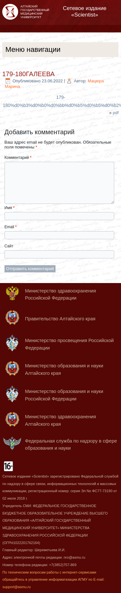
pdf (116, 112)
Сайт (9, 246)
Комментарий (18, 157)
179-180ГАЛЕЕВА (28, 73)
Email (11, 227)
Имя (10, 208)
